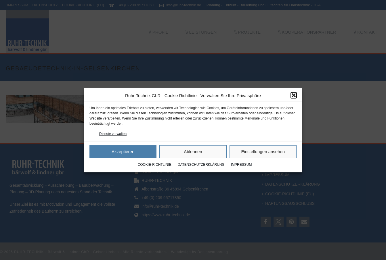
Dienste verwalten (113, 134)
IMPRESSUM (241, 165)
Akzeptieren (123, 151)
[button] (294, 95)
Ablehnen (193, 151)
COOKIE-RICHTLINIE (154, 165)
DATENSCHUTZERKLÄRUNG (201, 165)
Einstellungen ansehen (263, 151)
